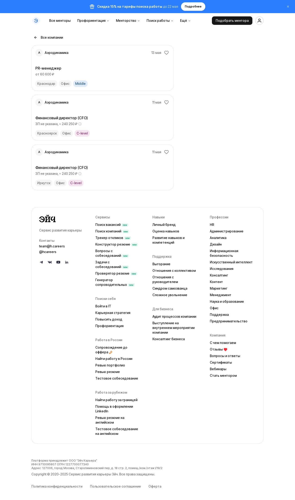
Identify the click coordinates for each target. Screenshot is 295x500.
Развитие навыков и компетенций (168, 240)
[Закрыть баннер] (288, 6)
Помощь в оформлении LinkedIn (114, 408)
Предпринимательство (228, 321)
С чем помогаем (223, 343)
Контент (216, 282)
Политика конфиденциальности (56, 486)
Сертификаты (221, 362)
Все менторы (60, 20)
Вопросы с (112, 253)
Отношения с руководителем (165, 279)
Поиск (112, 225)
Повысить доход (108, 319)
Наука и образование (227, 301)
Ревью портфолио (110, 365)
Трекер (113, 238)
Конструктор (116, 244)
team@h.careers (52, 246)
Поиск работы (160, 20)
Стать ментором (223, 375)
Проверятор (116, 273)
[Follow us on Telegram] (41, 262)
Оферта (154, 486)
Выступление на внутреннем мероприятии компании (173, 327)
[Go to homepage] (63, 218)
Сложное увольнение (169, 295)
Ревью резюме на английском (109, 420)
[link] (102, 68)
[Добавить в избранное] (166, 52)
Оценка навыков (165, 231)
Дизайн (216, 244)
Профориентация (93, 20)
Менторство (128, 20)
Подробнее (193, 6)
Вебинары (218, 369)
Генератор (115, 282)
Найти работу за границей (116, 400)
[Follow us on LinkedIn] (66, 262)
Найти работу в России (113, 359)
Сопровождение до (111, 349)
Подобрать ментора (232, 20)
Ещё (185, 20)
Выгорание (161, 264)
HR (212, 225)
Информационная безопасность (224, 253)
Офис (214, 308)
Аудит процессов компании (174, 316)
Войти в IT (103, 306)
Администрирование (226, 231)
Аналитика (218, 238)
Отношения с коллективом (174, 270)
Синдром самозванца (169, 288)
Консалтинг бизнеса (168, 339)
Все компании (48, 37)
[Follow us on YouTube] (58, 262)
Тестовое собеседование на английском (116, 431)
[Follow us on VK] (50, 262)
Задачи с (112, 264)
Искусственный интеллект (231, 262)
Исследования (221, 269)
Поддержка (219, 315)
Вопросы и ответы (225, 356)
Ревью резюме (107, 372)
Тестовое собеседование (116, 378)
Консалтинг (219, 275)
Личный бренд (164, 225)
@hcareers (47, 252)
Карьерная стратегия (112, 313)
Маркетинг (218, 288)
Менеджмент (220, 295)
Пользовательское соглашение (115, 486)
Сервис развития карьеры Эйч (93, 474)
